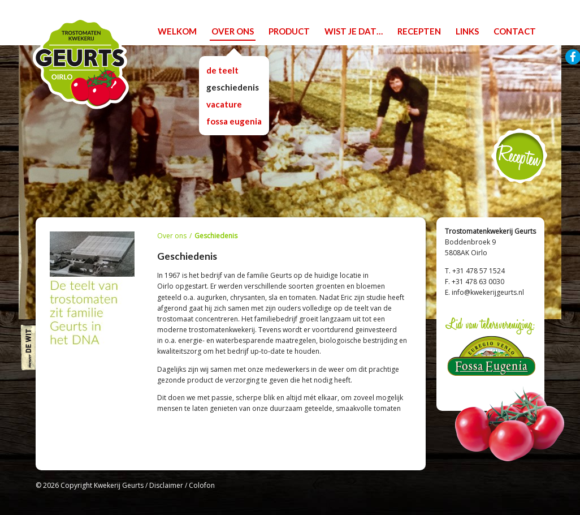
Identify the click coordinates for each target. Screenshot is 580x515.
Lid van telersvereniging (490, 348)
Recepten (519, 155)
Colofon (202, 485)
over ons (232, 31)
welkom (177, 31)
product (289, 31)
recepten (419, 31)
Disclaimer (166, 485)
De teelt (222, 70)
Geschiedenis (232, 87)
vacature (224, 104)
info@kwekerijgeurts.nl (488, 292)
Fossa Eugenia (234, 121)
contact (515, 31)
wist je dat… (353, 31)
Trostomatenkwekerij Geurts (81, 63)
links (467, 31)
